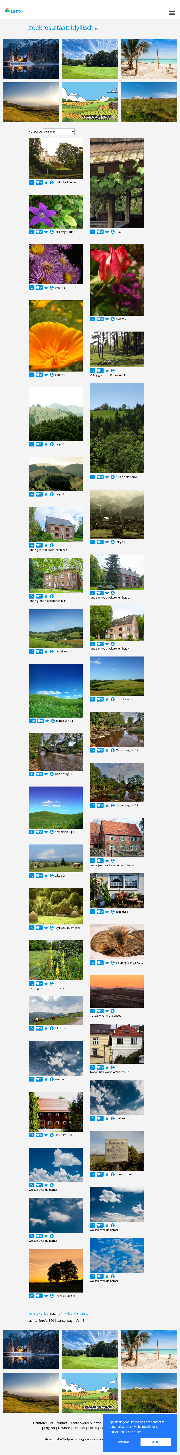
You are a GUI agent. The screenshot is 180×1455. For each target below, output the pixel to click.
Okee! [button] (155, 1441)
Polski (92, 1428)
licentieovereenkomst (85, 1423)
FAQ (52, 1423)
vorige (43, 1313)
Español (79, 1428)
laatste (83, 1313)
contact (62, 1423)
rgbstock (13, 10)
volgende (71, 1313)
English (49, 1428)
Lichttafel (40, 1423)
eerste (33, 1313)
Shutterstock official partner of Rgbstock (68, 1439)
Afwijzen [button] (123, 1441)
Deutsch (64, 1428)
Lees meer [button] (133, 1432)
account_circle (51, 182)
